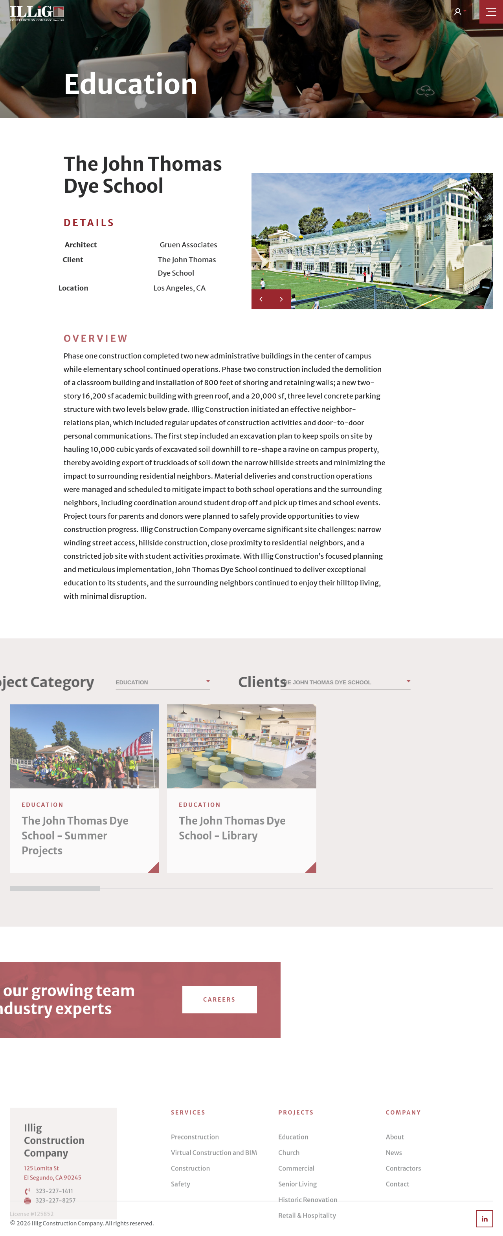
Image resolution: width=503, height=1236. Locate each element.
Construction (190, 1218)
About (395, 1187)
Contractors (403, 1218)
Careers (73, 999)
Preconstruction (195, 1187)
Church (288, 1203)
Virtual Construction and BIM (214, 1203)
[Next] (281, 299)
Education (293, 1187)
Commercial (296, 1218)
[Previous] (261, 299)
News (394, 1203)
